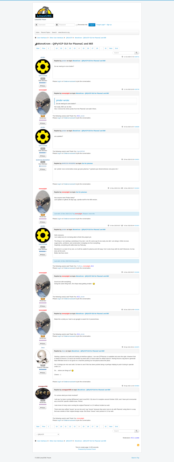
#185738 (136, 89)
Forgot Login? (101, 24)
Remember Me (82, 24)
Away (42, 116)
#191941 (136, 225)
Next (110, 48)
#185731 (136, 56)
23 (74, 48)
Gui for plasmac (87, 163)
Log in (92, 25)
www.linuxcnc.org (63, 32)
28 (97, 48)
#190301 (136, 159)
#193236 (136, 309)
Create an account (69, 81)
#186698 (136, 126)
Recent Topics (45, 32)
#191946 (136, 272)
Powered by (82, 449)
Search (54, 32)
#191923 (136, 188)
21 (65, 48)
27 (92, 48)
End (116, 48)
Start (37, 48)
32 (105, 48)
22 (70, 48)
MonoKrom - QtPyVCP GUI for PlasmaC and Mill (89, 61)
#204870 (136, 347)
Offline (43, 78)
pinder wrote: (63, 100)
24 (79, 48)
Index (37, 32)
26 (88, 48)
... (52, 48)
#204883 (136, 385)
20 (61, 48)
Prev (43, 48)
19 (56, 48)
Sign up (109, 24)
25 (83, 48)
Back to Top (135, 458)
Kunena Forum (91, 449)
